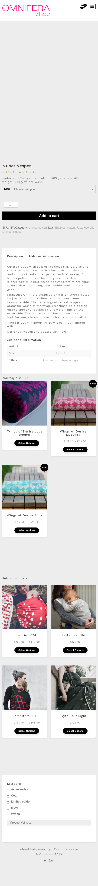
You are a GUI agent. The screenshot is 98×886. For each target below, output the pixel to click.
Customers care (66, 849)
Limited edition (37, 227)
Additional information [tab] (43, 256)
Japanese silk (85, 227)
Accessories (19, 789)
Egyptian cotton (65, 227)
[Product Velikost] (49, 822)
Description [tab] (15, 256)
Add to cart (49, 216)
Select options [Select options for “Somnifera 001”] (26, 731)
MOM (14, 807)
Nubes (17, 231)
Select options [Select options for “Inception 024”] (26, 650)
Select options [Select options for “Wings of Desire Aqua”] (26, 530)
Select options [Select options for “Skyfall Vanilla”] (75, 650)
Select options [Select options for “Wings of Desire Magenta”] (75, 449)
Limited (7, 231)
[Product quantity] (11, 205)
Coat (14, 795)
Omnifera (46, 854)
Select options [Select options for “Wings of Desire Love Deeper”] (26, 443)
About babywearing (35, 849)
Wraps (74, 360)
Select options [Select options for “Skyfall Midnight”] (75, 731)
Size (7, 188)
